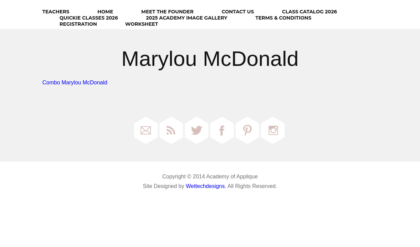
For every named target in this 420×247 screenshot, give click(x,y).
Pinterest (247, 130)
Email (146, 130)
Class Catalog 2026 (309, 12)
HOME (105, 12)
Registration (78, 24)
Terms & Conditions (283, 18)
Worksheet (141, 24)
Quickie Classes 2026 (89, 18)
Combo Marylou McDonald (75, 82)
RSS (171, 130)
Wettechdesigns (205, 186)
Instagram (273, 130)
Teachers (56, 12)
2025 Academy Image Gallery (186, 18)
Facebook (222, 130)
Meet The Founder (167, 12)
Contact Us (237, 12)
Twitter (196, 130)
